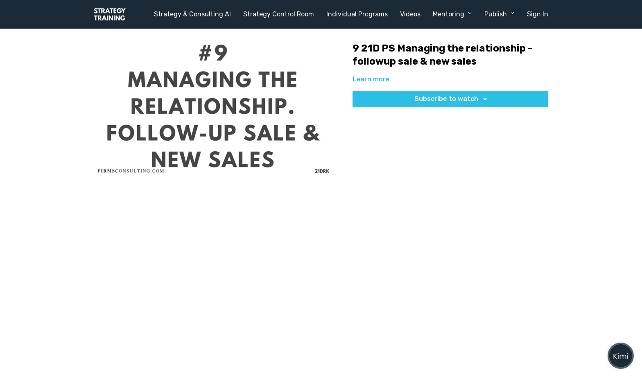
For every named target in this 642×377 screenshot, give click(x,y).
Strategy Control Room (278, 14)
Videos (410, 14)
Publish (499, 14)
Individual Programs (357, 14)
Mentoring (452, 14)
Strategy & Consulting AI (192, 14)
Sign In (537, 14)
